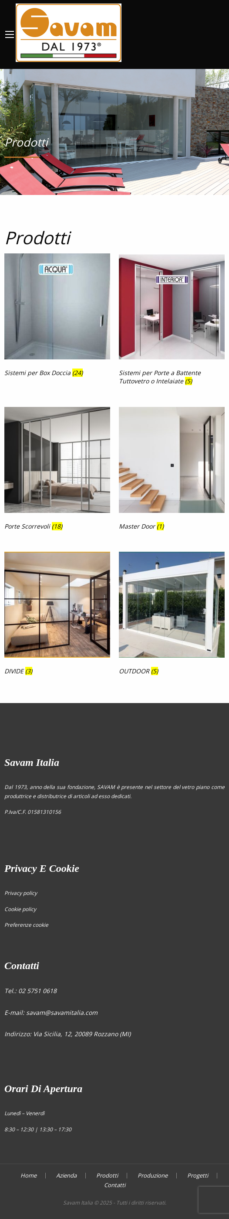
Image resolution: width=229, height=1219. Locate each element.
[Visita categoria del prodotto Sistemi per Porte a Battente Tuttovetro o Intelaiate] (172, 321)
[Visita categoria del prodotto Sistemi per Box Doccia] (57, 316)
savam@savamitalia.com (62, 1012)
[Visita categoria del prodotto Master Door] (172, 470)
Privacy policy (20, 893)
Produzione (153, 1175)
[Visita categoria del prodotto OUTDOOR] (172, 615)
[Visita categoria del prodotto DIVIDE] (57, 615)
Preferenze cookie (26, 925)
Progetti (197, 1175)
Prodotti (107, 1175)
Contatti (114, 1185)
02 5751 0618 (37, 991)
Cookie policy (20, 909)
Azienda (66, 1175)
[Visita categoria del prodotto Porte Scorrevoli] (57, 470)
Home (28, 1175)
